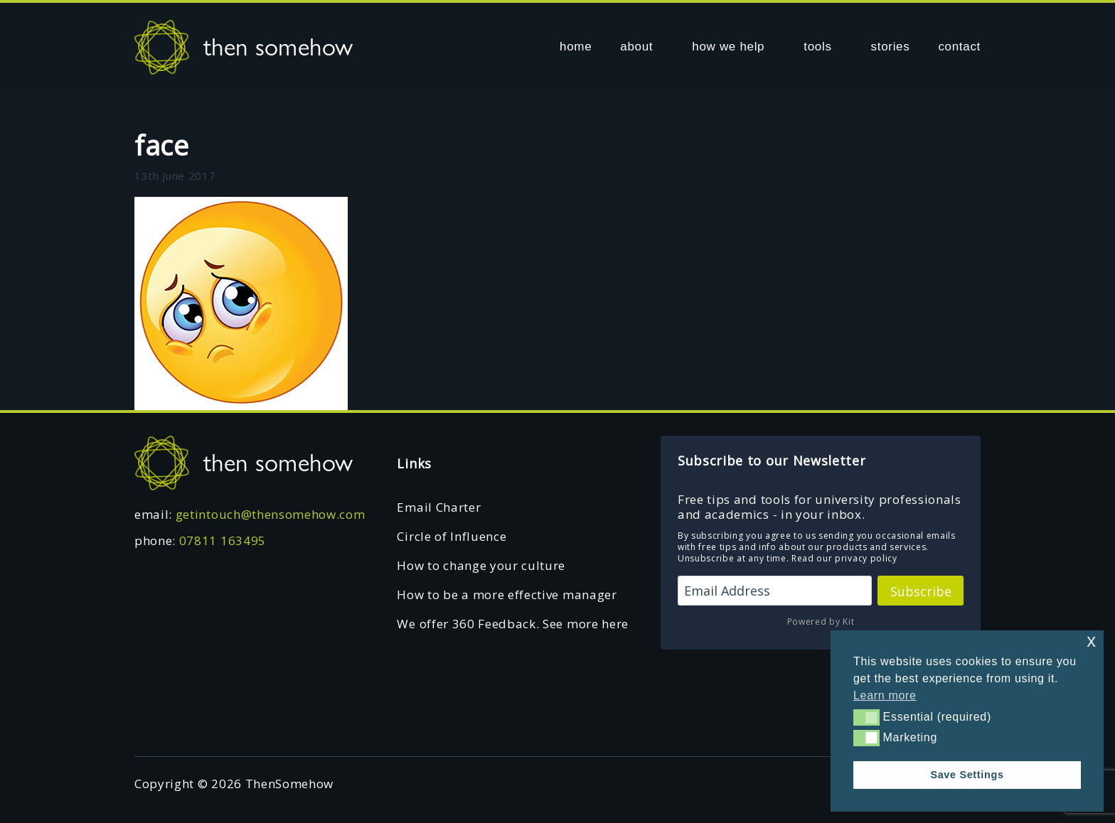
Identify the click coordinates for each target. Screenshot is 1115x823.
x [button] (1091, 640)
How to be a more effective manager (507, 594)
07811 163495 (222, 540)
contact (959, 46)
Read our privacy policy (844, 558)
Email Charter (439, 507)
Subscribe (920, 591)
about (636, 46)
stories (890, 46)
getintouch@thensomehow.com (271, 514)
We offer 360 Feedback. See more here (512, 623)
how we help (728, 46)
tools (817, 46)
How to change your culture (481, 565)
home (576, 46)
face (161, 145)
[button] (866, 717)
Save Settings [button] (966, 774)
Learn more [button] (885, 695)
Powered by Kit (821, 621)
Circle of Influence (451, 536)
